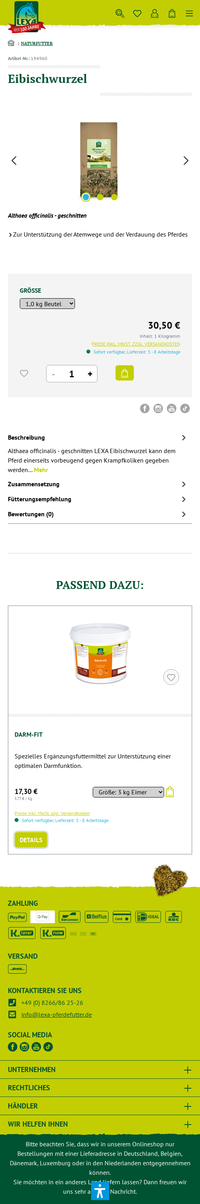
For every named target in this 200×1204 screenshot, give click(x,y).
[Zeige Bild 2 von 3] (100, 197)
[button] (100, 1191)
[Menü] (189, 12)
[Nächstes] (186, 160)
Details (31, 840)
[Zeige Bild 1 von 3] (85, 197)
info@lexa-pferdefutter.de (56, 1014)
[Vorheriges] (14, 160)
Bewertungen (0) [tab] (98, 513)
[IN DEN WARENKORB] (124, 373)
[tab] (98, 453)
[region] (100, 159)
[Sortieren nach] (128, 792)
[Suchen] (120, 12)
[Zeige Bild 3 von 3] (114, 197)
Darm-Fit (29, 734)
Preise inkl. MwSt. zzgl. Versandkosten (136, 344)
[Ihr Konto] (154, 12)
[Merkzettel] (137, 12)
